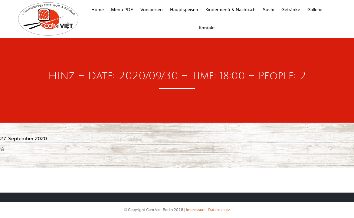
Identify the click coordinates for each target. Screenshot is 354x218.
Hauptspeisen (184, 9)
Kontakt (207, 28)
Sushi (268, 9)
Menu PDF (122, 9)
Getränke (290, 9)
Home (97, 9)
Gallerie (314, 9)
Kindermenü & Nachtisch (230, 9)
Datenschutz (219, 210)
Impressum (195, 210)
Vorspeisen (151, 9)
